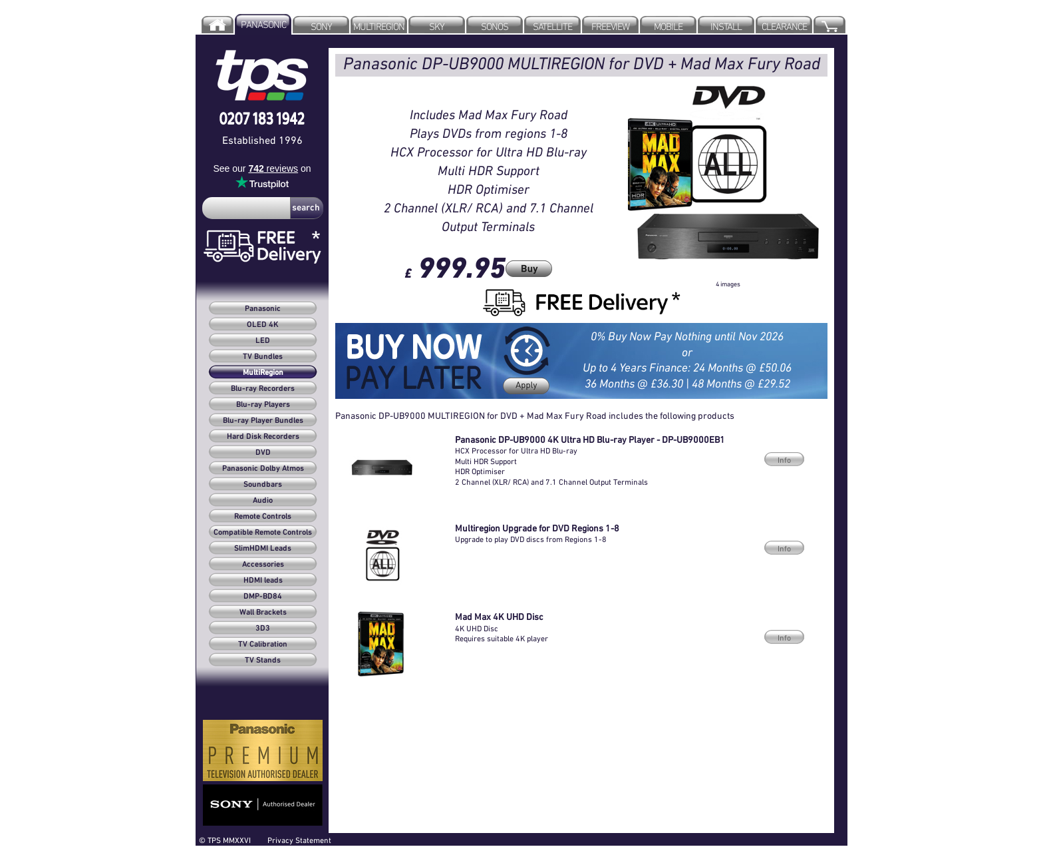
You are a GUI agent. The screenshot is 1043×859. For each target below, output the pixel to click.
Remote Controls (262, 516)
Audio (263, 500)
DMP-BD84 (262, 596)
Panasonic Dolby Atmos (263, 468)
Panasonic (263, 309)
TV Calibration (262, 644)
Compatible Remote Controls (263, 532)
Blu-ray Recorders (263, 389)
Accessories (263, 564)
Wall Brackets (263, 612)
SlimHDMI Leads (262, 548)
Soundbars (262, 484)
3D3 (262, 628)
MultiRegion (263, 373)
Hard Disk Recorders (263, 436)
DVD (263, 452)
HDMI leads (263, 580)
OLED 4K (263, 325)
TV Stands (263, 660)
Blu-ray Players (263, 405)
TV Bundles (263, 357)
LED (262, 341)
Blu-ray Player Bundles (263, 421)
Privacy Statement (299, 840)
